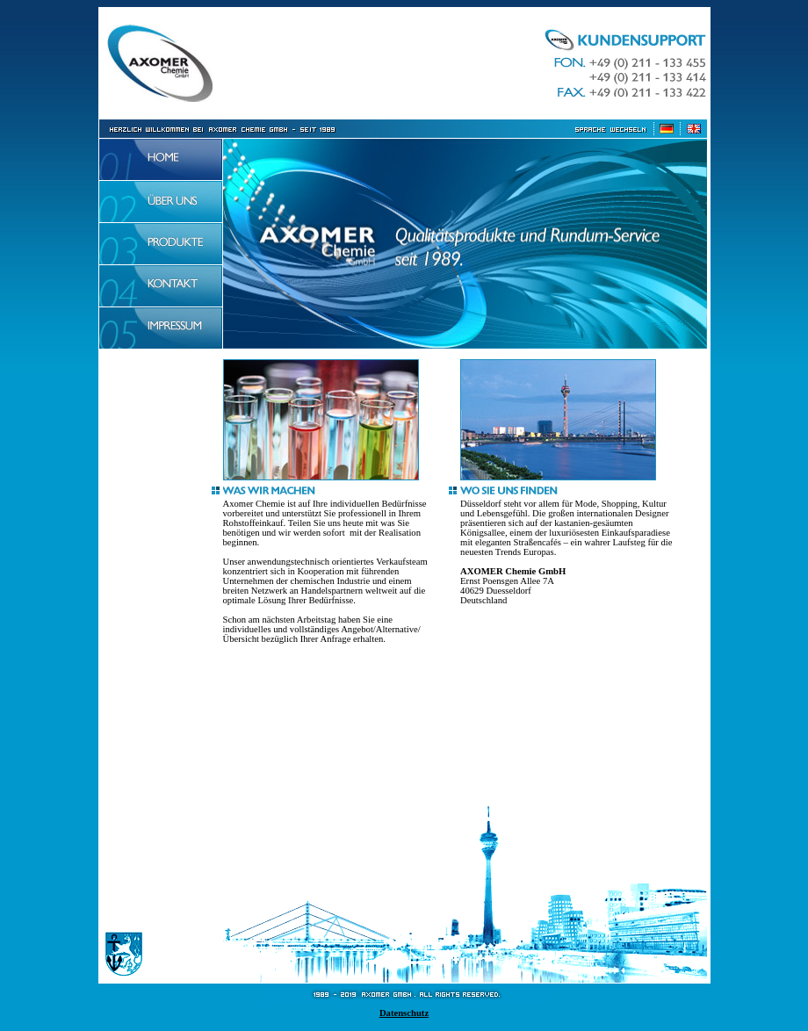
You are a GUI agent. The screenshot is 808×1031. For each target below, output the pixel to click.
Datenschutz (404, 1013)
